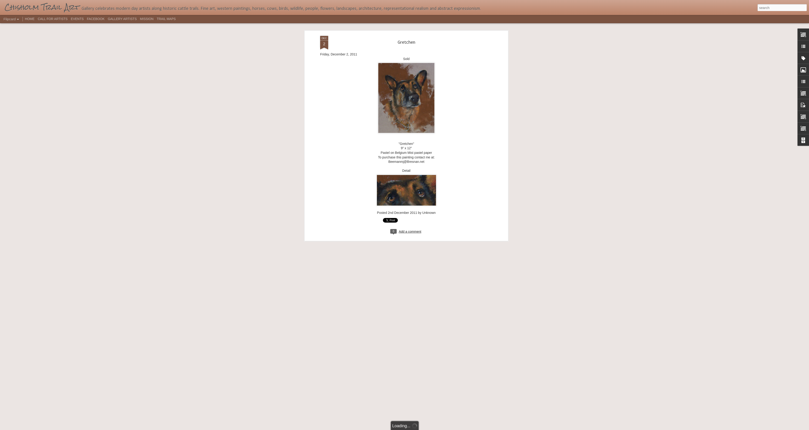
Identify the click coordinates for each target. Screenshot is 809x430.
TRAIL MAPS (166, 19)
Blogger (419, 427)
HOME (29, 19)
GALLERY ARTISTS (122, 19)
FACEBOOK (96, 19)
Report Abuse (432, 427)
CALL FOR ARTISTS (53, 19)
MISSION (147, 19)
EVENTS (77, 19)
